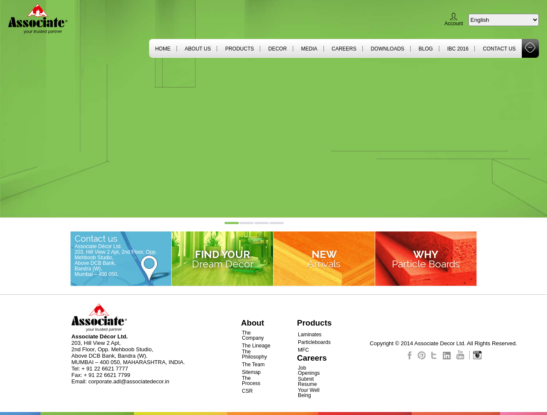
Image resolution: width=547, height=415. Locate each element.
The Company (253, 335)
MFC (303, 350)
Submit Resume (307, 381)
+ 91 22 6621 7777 (105, 368)
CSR (247, 391)
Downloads (387, 48)
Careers (344, 48)
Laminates (309, 335)
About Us (198, 48)
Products (239, 48)
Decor (277, 48)
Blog (426, 48)
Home (163, 48)
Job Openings (309, 370)
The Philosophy (254, 354)
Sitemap (251, 372)
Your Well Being (309, 392)
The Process (251, 380)
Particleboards (314, 342)
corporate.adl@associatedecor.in (129, 381)
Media (309, 48)
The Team (253, 365)
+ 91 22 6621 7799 (107, 375)
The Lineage (256, 346)
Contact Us (499, 48)
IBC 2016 (457, 48)
